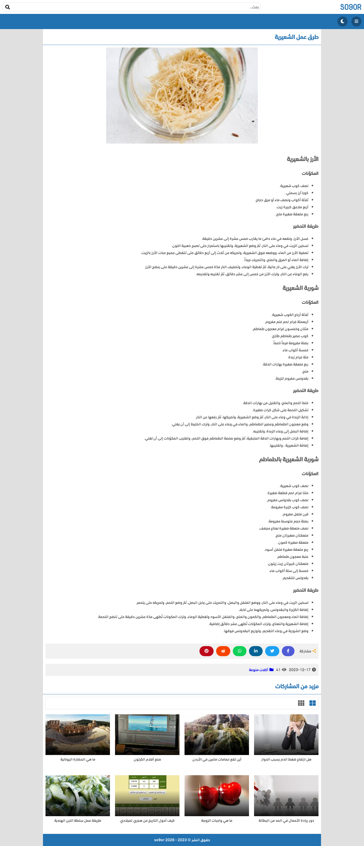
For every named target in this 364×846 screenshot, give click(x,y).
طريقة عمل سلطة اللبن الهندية (77, 820)
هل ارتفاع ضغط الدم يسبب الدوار (286, 759)
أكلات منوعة (258, 669)
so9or (350, 7)
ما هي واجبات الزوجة (216, 820)
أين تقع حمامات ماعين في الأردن (216, 759)
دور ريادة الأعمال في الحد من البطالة (286, 820)
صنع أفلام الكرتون (147, 759)
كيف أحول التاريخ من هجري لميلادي (147, 820)
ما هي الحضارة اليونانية (77, 759)
